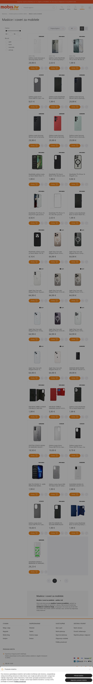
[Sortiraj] (57, 28)
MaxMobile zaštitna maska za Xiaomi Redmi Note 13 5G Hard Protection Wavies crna (37, 175)
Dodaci (31, 638)
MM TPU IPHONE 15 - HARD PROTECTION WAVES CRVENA (37, 485)
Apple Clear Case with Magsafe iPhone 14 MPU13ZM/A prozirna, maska (55, 369)
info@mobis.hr (10, 667)
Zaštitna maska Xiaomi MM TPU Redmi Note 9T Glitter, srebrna (57, 485)
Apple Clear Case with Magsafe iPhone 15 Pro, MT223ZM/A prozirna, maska (76, 291)
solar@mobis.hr (22, 672)
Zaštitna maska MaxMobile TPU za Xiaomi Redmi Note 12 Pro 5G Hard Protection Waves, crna (77, 407)
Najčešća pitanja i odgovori (82, 635)
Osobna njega (33, 635)
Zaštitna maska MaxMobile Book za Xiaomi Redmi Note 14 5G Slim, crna (57, 97)
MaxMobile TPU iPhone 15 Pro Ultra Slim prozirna (57, 213)
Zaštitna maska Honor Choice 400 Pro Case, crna (36, 97)
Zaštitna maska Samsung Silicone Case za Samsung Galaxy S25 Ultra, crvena (56, 136)
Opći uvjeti (59, 628)
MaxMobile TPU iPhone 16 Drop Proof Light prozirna (36, 213)
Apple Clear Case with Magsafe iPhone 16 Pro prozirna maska (56, 252)
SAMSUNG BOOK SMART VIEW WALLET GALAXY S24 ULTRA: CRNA (77, 369)
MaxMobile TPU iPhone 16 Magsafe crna (77, 175)
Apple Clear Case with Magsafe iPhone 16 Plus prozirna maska (76, 252)
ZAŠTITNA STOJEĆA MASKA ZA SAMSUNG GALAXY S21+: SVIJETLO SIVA (37, 446)
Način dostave (78, 628)
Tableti (31, 631)
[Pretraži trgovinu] (39, 7)
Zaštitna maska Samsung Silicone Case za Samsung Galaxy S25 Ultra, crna (36, 136)
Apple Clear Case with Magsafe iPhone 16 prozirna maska (37, 291)
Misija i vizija (6, 628)
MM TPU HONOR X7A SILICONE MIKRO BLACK (56, 524)
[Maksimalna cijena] (19, 34)
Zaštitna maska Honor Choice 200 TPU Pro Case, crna (36, 524)
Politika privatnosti (61, 642)
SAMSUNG (9, 50)
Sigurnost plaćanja (61, 635)
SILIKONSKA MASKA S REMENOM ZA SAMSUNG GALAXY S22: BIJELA (36, 562)
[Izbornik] (89, 8)
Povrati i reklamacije (80, 631)
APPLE (8, 42)
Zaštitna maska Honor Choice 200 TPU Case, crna (77, 446)
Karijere (5, 638)
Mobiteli (31, 628)
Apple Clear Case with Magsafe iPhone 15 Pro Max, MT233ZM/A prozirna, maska (57, 291)
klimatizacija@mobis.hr (22, 670)
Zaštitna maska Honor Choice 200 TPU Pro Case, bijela (56, 446)
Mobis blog (6, 635)
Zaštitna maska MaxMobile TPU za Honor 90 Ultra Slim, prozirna (77, 58)
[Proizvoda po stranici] (72, 28)
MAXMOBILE (10, 47)
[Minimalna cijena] (10, 34)
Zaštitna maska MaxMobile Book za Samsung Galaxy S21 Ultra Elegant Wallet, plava (77, 524)
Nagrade (5, 631)
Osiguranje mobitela (62, 638)
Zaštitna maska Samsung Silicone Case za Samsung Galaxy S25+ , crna (76, 97)
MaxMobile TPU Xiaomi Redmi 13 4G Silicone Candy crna (57, 175)
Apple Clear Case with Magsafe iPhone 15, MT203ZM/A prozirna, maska (35, 369)
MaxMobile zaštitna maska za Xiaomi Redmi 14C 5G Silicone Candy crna (37, 252)
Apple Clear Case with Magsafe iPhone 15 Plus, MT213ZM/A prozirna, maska (36, 330)
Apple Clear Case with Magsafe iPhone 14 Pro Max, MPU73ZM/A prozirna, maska (57, 330)
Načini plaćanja (60, 631)
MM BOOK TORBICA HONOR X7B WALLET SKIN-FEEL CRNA (37, 407)
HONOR (9, 45)
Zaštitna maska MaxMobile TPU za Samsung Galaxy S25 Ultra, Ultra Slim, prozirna (57, 58)
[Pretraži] (53, 7)
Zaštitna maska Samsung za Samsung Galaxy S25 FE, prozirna (37, 58)
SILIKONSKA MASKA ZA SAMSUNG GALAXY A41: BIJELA (76, 485)
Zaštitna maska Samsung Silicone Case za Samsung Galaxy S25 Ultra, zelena (76, 136)
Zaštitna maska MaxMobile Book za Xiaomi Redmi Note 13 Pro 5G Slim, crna (77, 214)
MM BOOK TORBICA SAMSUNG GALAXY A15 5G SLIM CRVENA (57, 407)
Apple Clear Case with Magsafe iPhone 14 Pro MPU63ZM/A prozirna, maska (76, 330)
